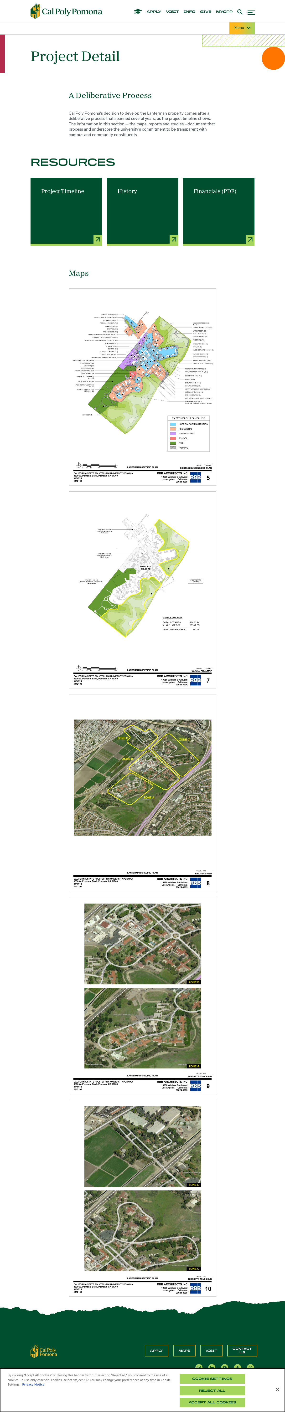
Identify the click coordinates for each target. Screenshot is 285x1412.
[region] (142, 1390)
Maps (184, 1350)
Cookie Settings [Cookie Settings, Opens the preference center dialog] (212, 1379)
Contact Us (242, 1350)
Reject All (212, 1390)
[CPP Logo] (44, 1351)
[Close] (277, 1389)
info (189, 12)
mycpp (224, 12)
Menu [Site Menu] (242, 28)
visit (172, 12)
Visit (212, 1350)
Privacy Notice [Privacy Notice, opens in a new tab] (33, 1384)
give (205, 12)
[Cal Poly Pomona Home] (66, 11)
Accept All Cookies (212, 1402)
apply (154, 12)
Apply (156, 1350)
